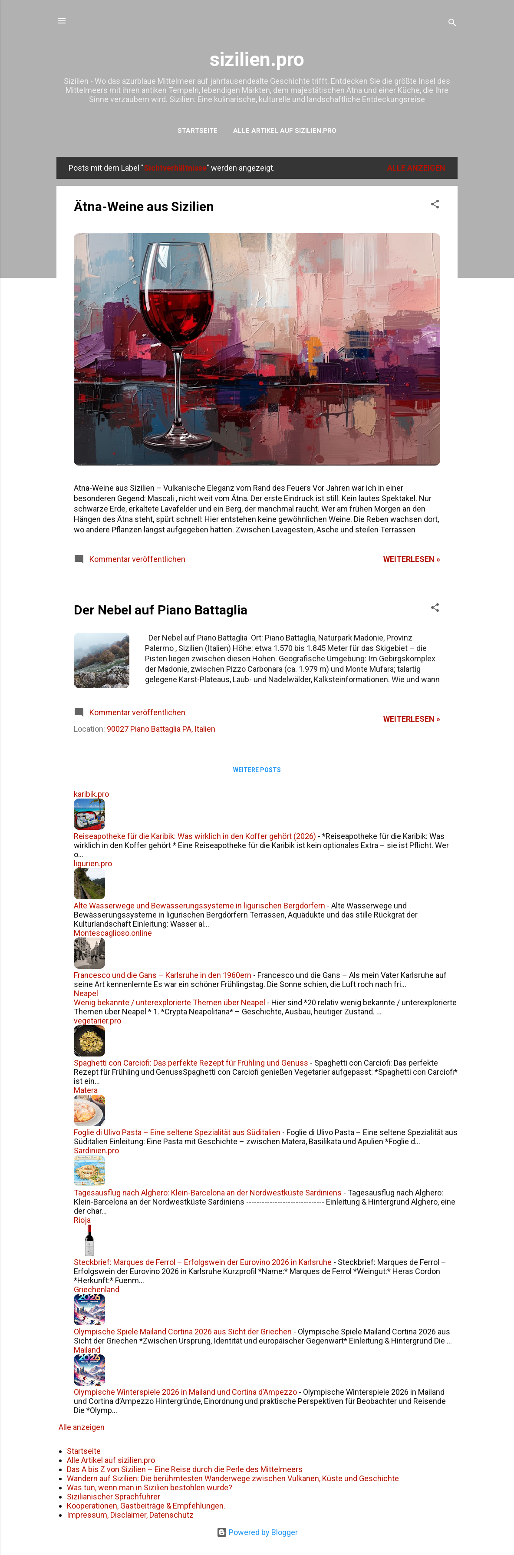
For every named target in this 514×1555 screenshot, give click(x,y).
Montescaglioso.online (113, 933)
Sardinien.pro (96, 1150)
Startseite (197, 131)
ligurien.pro (93, 863)
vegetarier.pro (97, 1020)
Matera (86, 1090)
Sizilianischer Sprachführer (113, 1496)
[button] (435, 205)
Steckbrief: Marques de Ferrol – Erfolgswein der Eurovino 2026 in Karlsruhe (203, 1262)
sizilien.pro (257, 59)
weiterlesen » (411, 559)
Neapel (86, 993)
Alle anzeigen (416, 167)
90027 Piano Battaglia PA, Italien (161, 728)
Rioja (82, 1220)
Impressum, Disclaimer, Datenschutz (130, 1514)
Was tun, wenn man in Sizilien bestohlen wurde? (149, 1487)
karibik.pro (91, 794)
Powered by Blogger (257, 1532)
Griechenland (96, 1289)
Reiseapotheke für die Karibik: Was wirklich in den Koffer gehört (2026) (195, 836)
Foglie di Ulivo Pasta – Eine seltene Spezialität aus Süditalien (177, 1132)
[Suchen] (452, 23)
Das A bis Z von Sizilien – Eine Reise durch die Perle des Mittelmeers (185, 1469)
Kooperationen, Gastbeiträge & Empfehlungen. (146, 1505)
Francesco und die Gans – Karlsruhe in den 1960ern (162, 975)
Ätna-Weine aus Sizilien (144, 206)
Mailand (87, 1349)
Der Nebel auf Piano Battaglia (160, 609)
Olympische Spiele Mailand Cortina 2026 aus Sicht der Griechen (183, 1331)
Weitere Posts (257, 769)
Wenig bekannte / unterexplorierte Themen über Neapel (169, 1002)
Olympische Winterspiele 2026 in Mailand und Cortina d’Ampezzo (185, 1392)
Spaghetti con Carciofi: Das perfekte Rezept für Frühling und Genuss (191, 1062)
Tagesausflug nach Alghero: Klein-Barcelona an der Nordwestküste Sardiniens (208, 1192)
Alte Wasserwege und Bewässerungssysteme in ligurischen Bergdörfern (199, 905)
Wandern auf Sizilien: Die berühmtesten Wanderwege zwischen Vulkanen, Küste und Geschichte (233, 1478)
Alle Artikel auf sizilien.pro (284, 131)
